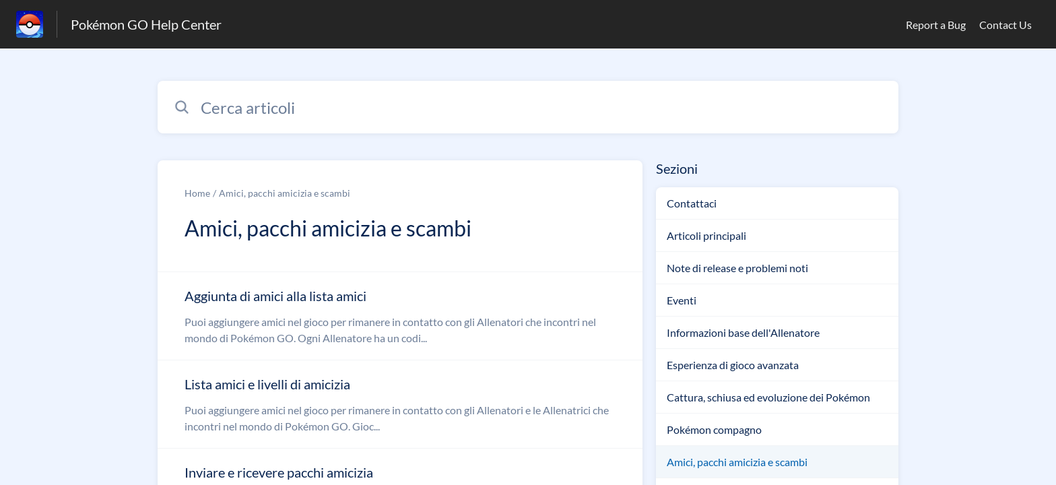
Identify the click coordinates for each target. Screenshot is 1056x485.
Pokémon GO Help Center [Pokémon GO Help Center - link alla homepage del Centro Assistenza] (146, 24)
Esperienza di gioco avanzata (733, 364)
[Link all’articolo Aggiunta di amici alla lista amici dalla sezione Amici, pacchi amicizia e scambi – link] (400, 316)
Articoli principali (706, 235)
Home (197, 193)
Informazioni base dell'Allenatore (743, 332)
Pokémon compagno (714, 429)
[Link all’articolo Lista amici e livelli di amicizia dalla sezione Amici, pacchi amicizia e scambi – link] (400, 404)
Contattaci (692, 203)
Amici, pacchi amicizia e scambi (284, 193)
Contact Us (1005, 24)
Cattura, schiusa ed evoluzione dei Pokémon (768, 397)
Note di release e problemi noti (737, 267)
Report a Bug (936, 24)
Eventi (681, 300)
